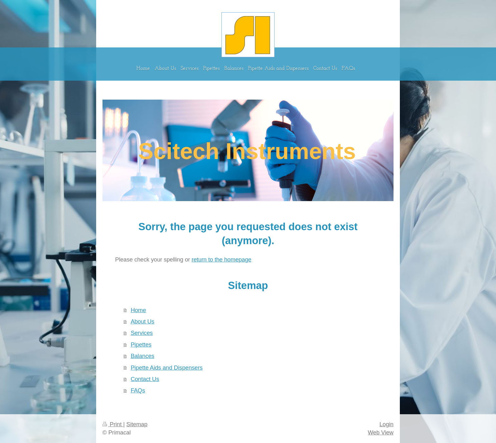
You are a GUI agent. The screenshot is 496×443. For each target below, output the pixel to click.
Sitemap (136, 424)
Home (138, 310)
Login (386, 424)
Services (142, 333)
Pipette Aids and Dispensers (166, 368)
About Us (142, 321)
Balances (142, 356)
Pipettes (141, 344)
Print (112, 424)
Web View (381, 432)
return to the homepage (221, 259)
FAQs (138, 390)
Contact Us (145, 379)
